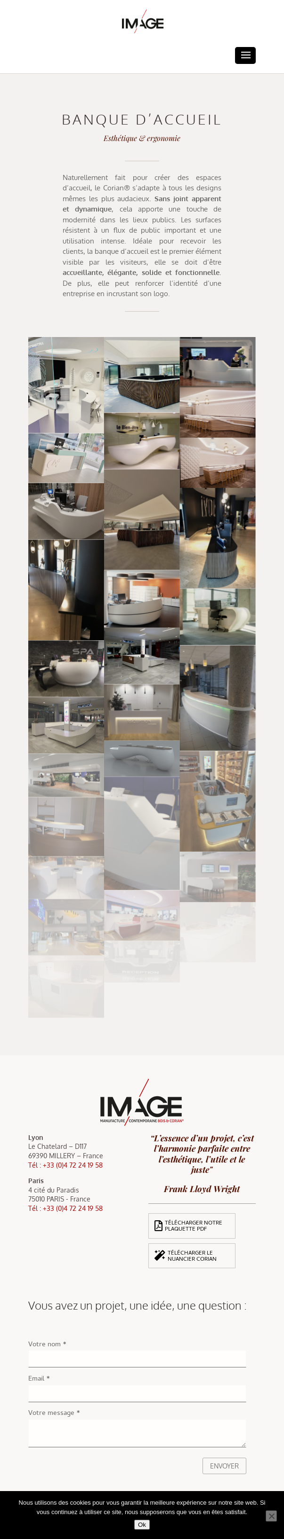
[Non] (271, 1516)
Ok (142, 1524)
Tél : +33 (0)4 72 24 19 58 (65, 1165)
